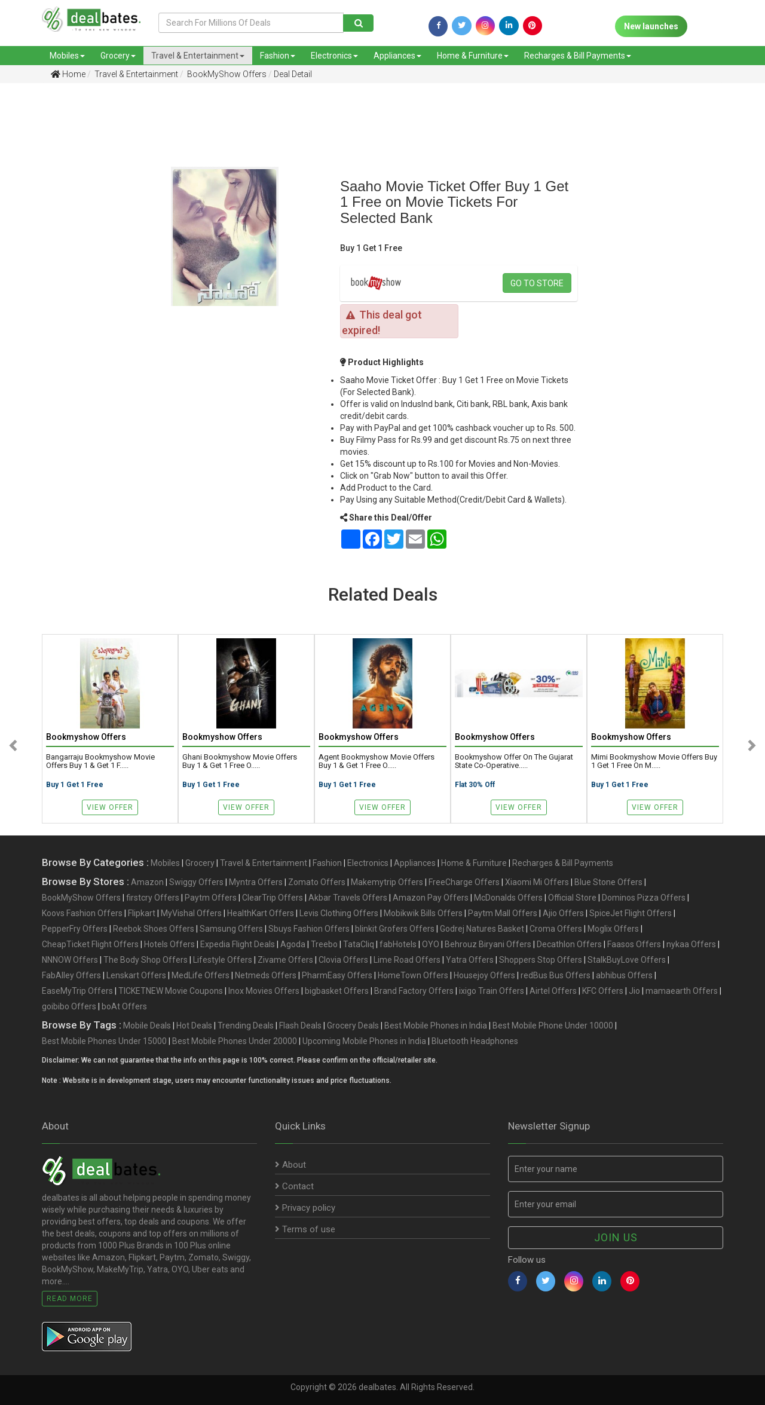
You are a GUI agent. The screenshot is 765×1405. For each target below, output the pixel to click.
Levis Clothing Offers (338, 913)
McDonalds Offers (508, 897)
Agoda (292, 944)
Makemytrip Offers (387, 882)
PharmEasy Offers (337, 975)
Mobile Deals (147, 1025)
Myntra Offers (256, 882)
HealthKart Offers (260, 913)
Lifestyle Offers (222, 960)
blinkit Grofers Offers (394, 928)
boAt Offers (124, 1006)
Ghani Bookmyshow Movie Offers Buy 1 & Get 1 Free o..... (239, 761)
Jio (634, 991)
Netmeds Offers (265, 975)
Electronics (334, 55)
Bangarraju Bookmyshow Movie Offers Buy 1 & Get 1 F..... (100, 761)
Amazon (147, 882)
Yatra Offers (470, 960)
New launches (651, 26)
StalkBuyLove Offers (626, 960)
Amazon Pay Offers (431, 897)
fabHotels (398, 944)
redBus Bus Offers (555, 975)
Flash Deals (300, 1025)
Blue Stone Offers (608, 882)
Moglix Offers (613, 928)
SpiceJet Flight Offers (630, 913)
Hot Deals (194, 1025)
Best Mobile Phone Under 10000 (552, 1025)
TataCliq (358, 944)
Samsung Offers (231, 928)
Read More (70, 1298)
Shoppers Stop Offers (540, 960)
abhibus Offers (624, 975)
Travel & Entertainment (197, 55)
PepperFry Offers (75, 928)
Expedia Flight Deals (237, 944)
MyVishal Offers (191, 913)
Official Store (572, 897)
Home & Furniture (473, 55)
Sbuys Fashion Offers (309, 928)
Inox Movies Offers (263, 991)
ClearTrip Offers (272, 897)
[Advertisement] (54, 280)
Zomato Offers (316, 882)
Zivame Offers (285, 960)
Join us (616, 1237)
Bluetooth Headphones (475, 1041)
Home (68, 74)
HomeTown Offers (413, 975)
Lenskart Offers (136, 975)
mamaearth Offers (681, 991)
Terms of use (305, 1229)
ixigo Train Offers (491, 991)
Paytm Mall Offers (502, 913)
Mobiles (67, 55)
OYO (430, 944)
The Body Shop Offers (145, 960)
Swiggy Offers (196, 882)
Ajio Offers (563, 913)
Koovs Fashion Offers (82, 913)
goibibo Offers (69, 1006)
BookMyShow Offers (226, 74)
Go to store (537, 283)
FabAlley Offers (71, 975)
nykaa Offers (691, 944)
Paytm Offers (211, 897)
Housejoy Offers (484, 975)
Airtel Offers (553, 991)
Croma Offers (556, 928)
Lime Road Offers (407, 960)
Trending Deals (246, 1025)
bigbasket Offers (337, 991)
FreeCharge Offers (464, 882)
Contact (294, 1186)
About (290, 1164)
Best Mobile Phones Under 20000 (234, 1041)
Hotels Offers (169, 944)
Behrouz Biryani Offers (488, 944)
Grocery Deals (353, 1025)
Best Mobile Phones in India (435, 1025)
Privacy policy (305, 1207)
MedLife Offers (201, 975)
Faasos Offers (634, 944)
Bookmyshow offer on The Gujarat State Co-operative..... (514, 761)
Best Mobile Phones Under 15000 (104, 1041)
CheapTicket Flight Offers (90, 944)
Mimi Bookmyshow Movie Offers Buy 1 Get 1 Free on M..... (654, 761)
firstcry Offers (152, 897)
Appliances (397, 55)
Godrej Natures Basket (482, 928)
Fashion (277, 55)
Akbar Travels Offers (347, 897)
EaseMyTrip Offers (77, 991)
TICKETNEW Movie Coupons (170, 991)
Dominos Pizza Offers (644, 897)
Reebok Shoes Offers (153, 928)
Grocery (118, 55)
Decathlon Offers (569, 944)
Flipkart (141, 913)
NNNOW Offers (70, 960)
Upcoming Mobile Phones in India (364, 1041)
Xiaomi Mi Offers (537, 882)
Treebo (324, 944)
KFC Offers (602, 991)
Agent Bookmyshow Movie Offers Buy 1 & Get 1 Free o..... (376, 761)
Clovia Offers (343, 960)
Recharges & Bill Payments (577, 55)
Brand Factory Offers (414, 991)
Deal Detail (293, 74)
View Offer (110, 807)
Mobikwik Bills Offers (423, 913)
